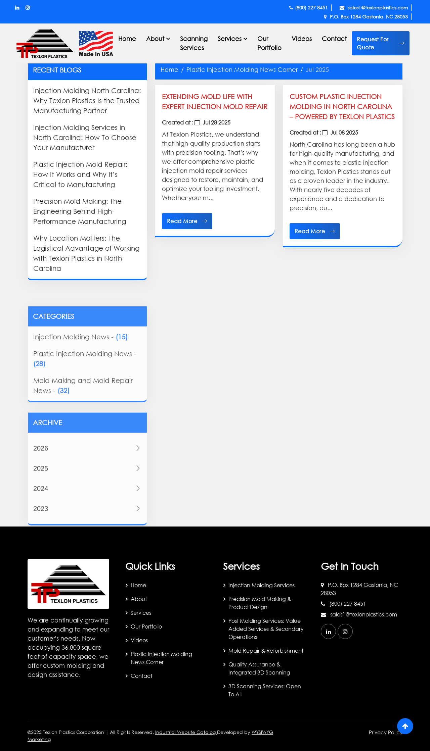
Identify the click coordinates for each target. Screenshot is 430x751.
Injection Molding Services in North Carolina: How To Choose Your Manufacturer (84, 137)
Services (141, 612)
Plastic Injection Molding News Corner (242, 69)
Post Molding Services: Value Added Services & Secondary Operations (266, 628)
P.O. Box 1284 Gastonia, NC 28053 (366, 16)
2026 (87, 485)
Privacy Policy (385, 732)
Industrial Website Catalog (186, 732)
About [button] (155, 38)
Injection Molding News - (80, 367)
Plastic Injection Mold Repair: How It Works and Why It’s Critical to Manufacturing (80, 174)
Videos (302, 38)
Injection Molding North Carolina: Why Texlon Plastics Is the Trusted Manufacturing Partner (87, 100)
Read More (187, 221)
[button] (381, 43)
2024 (87, 525)
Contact (334, 38)
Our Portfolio (269, 43)
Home (127, 38)
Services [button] (230, 38)
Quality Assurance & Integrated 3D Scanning (259, 668)
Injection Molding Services (261, 585)
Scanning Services (194, 43)
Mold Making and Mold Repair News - (83, 416)
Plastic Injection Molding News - (84, 389)
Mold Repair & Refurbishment (265, 650)
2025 (87, 505)
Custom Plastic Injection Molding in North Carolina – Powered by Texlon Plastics (342, 106)
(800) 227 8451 (308, 7)
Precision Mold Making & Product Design (259, 602)
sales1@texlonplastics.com (374, 7)
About (139, 598)
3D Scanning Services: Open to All (264, 690)
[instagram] (345, 631)
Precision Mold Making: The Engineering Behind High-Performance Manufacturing (79, 211)
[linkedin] (328, 631)
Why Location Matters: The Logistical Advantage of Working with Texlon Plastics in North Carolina (86, 253)
